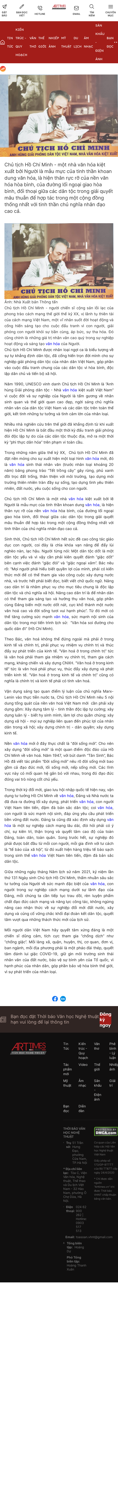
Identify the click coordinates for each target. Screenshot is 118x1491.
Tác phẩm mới (67, 1069)
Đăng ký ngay (105, 1019)
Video (83, 1065)
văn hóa (53, 344)
